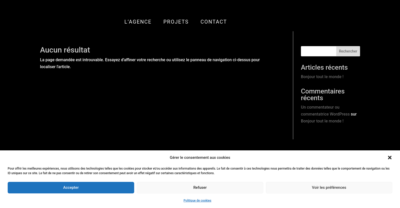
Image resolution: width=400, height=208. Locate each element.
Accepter (71, 187)
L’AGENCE (138, 22)
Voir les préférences (329, 187)
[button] (389, 157)
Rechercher (348, 51)
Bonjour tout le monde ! (322, 76)
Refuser (200, 187)
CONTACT (214, 22)
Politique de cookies (197, 200)
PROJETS (176, 22)
